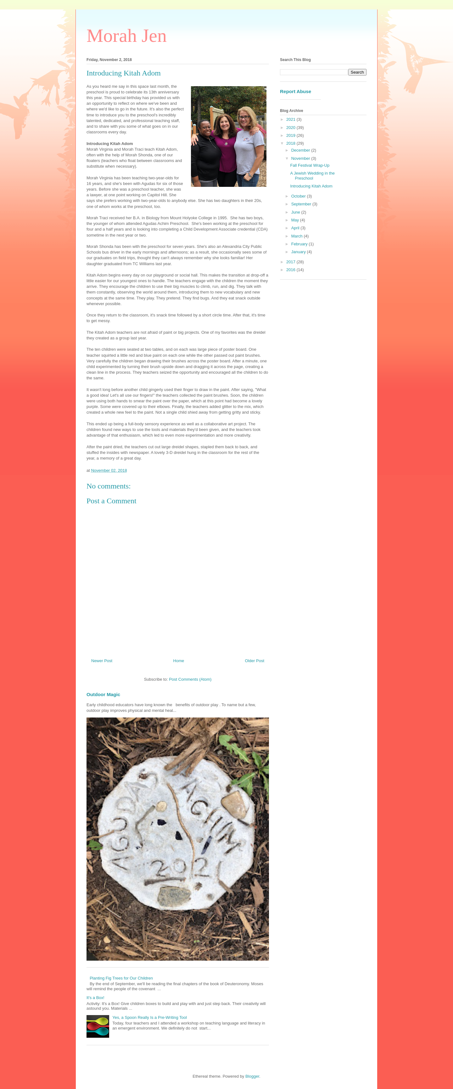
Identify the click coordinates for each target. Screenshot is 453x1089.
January (299, 251)
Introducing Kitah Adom (311, 186)
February (300, 244)
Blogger (252, 1076)
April (296, 228)
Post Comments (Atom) (190, 679)
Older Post (254, 660)
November (301, 158)
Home (178, 660)
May (295, 220)
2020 (291, 127)
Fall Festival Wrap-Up (309, 165)
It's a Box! (95, 997)
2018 (291, 143)
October (299, 196)
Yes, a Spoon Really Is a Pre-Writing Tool (149, 1017)
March (297, 236)
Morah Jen (127, 35)
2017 (291, 262)
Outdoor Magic (103, 694)
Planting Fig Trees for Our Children (121, 978)
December (301, 150)
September (301, 204)
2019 (291, 135)
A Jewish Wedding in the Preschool (312, 176)
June (296, 212)
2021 (291, 119)
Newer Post (101, 660)
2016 (291, 269)
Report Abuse (295, 91)
